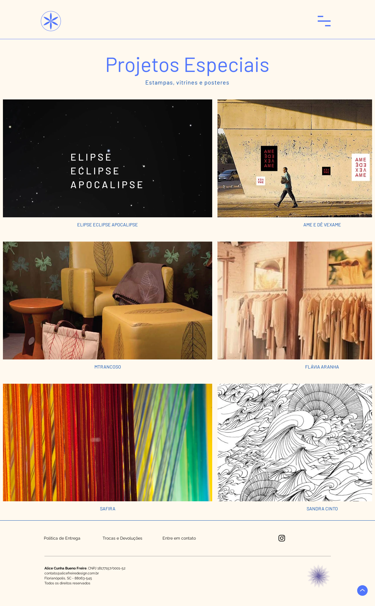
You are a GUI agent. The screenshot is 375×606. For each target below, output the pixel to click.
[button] (324, 21)
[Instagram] (281, 538)
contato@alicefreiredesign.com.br (71, 573)
